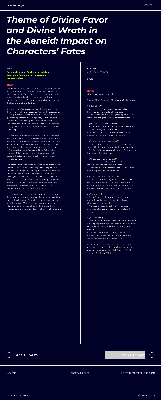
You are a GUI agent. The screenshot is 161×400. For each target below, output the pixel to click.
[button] (147, 5)
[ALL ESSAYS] (36, 355)
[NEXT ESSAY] (125, 355)
